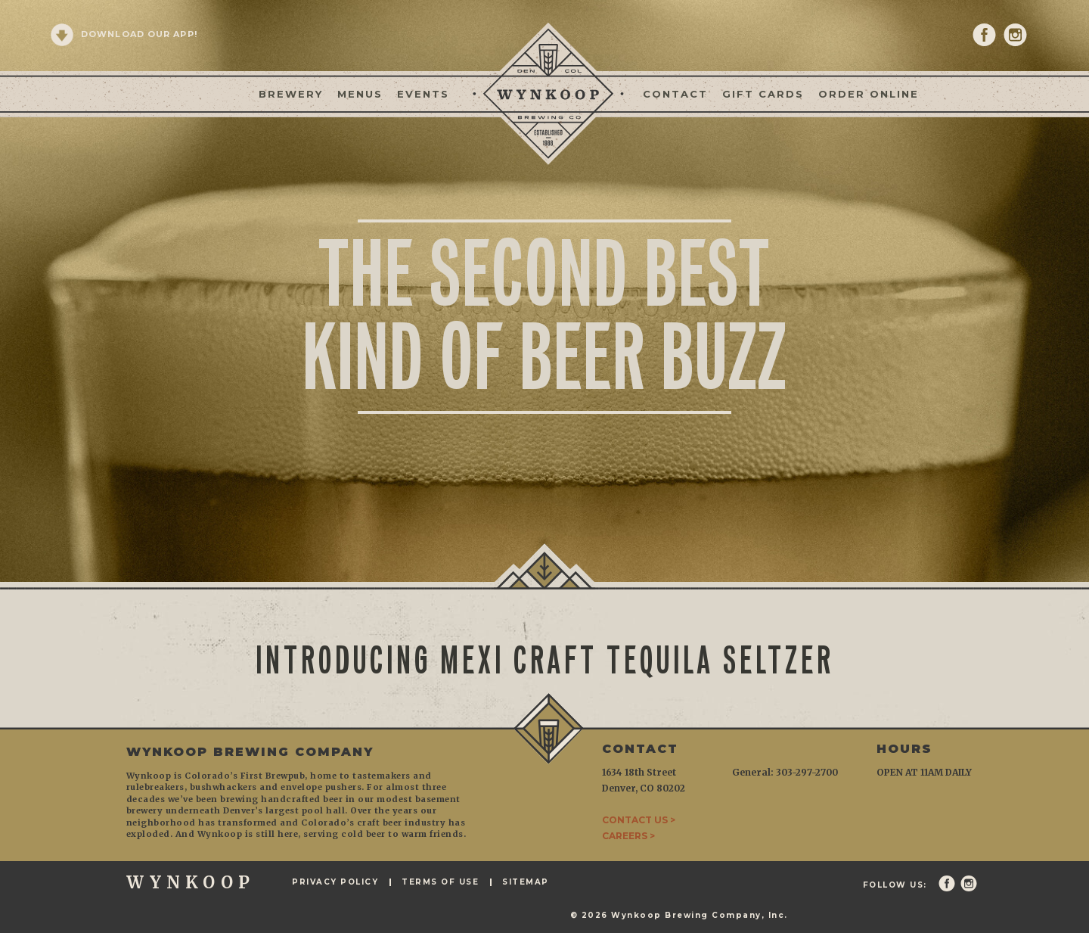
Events (423, 94)
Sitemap (525, 882)
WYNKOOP (190, 882)
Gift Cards (763, 94)
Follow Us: (895, 885)
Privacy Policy (335, 882)
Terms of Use (440, 882)
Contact (675, 94)
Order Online (868, 94)
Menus (360, 94)
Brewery (291, 94)
